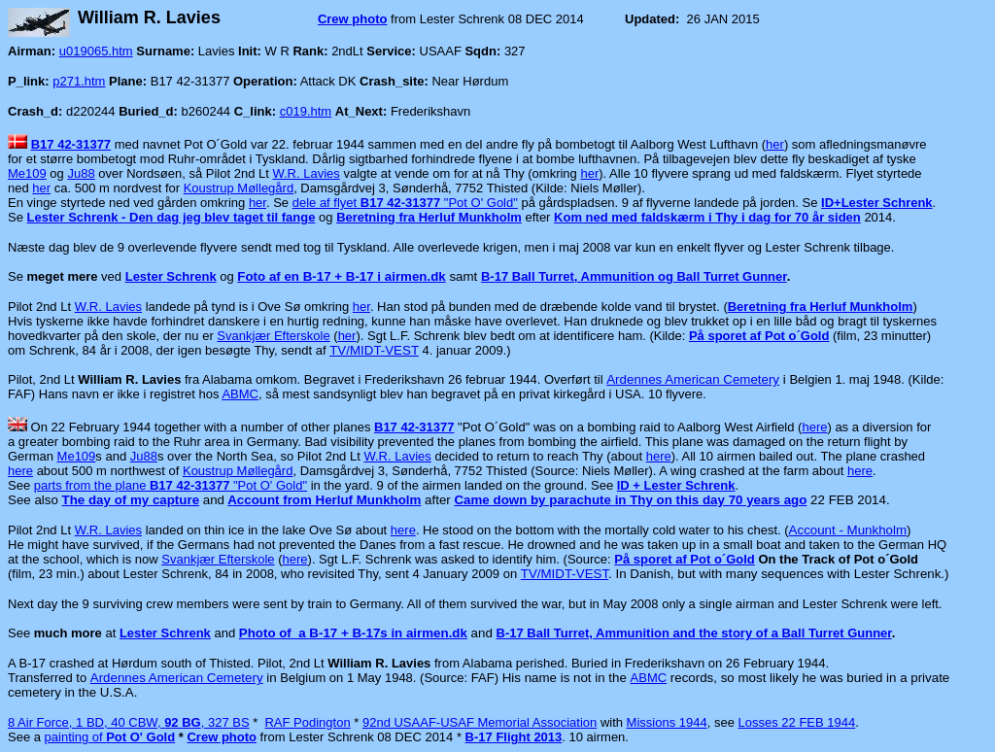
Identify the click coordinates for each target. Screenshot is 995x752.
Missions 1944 (667, 722)
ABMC (240, 394)
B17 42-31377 (71, 144)
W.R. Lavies (305, 173)
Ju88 (80, 173)
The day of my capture (130, 500)
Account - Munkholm (848, 530)
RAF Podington (307, 722)
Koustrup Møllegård (238, 188)
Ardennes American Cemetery (692, 379)
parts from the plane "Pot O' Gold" (170, 485)
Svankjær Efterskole (273, 335)
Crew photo (353, 19)
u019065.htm (96, 51)
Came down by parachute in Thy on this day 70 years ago (630, 500)
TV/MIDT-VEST (374, 350)
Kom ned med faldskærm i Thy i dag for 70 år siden (707, 217)
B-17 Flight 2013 (514, 737)
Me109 (27, 173)
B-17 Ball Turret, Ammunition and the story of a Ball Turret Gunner (694, 633)
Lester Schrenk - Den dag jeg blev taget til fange (171, 217)
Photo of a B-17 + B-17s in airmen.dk (353, 633)
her (775, 144)
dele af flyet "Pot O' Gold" (405, 202)
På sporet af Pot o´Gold (759, 335)
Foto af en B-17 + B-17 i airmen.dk (341, 276)
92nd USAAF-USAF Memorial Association (479, 722)
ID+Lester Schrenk (877, 202)
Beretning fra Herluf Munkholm (820, 306)
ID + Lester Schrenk (676, 485)
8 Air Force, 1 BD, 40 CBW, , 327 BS (129, 722)
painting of (110, 737)
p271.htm (78, 81)
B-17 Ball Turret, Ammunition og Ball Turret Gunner (634, 276)
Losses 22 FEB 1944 (797, 722)
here (814, 427)
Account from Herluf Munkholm (324, 500)
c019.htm (305, 111)
